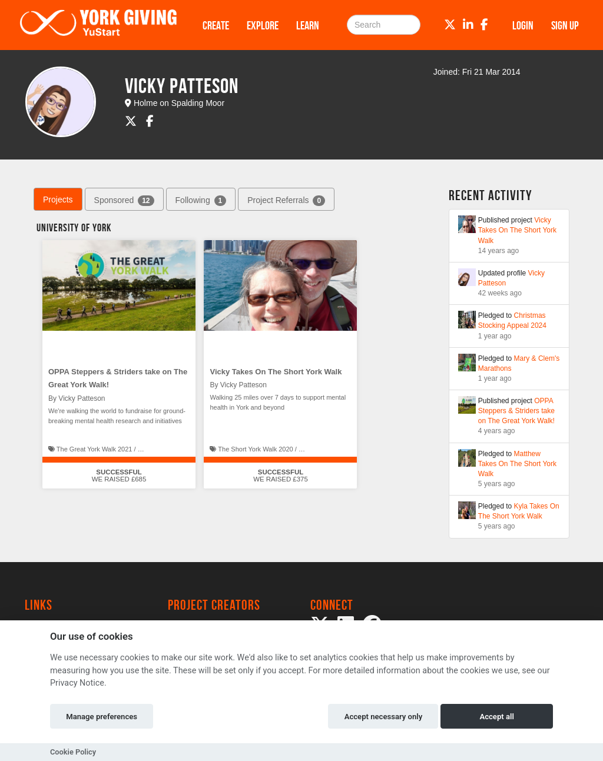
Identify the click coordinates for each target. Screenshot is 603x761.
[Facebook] (484, 24)
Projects (58, 199)
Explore (263, 25)
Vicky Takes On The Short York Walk (276, 371)
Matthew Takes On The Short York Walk (517, 464)
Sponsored (124, 200)
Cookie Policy (73, 751)
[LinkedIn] (468, 24)
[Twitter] (449, 24)
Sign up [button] (565, 25)
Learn (307, 25)
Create (216, 25)
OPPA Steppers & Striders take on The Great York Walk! (516, 411)
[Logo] (98, 25)
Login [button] (523, 25)
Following (201, 200)
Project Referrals (286, 200)
